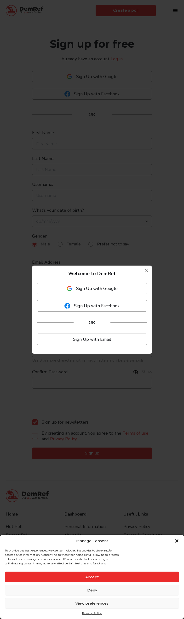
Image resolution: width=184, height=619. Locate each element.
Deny (92, 590)
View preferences (92, 603)
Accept (92, 577)
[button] (176, 541)
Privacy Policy (92, 613)
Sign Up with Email (92, 339)
